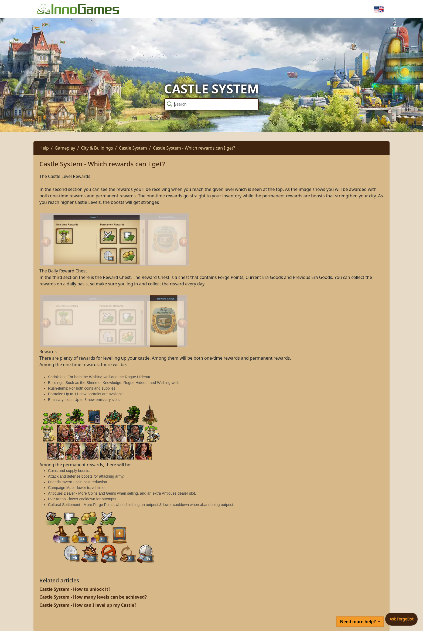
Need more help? (358, 622)
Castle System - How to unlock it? (74, 589)
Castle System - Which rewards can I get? (194, 148)
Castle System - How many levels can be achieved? (93, 597)
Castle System (133, 148)
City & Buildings (97, 148)
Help (44, 148)
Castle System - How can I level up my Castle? (87, 605)
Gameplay (65, 148)
